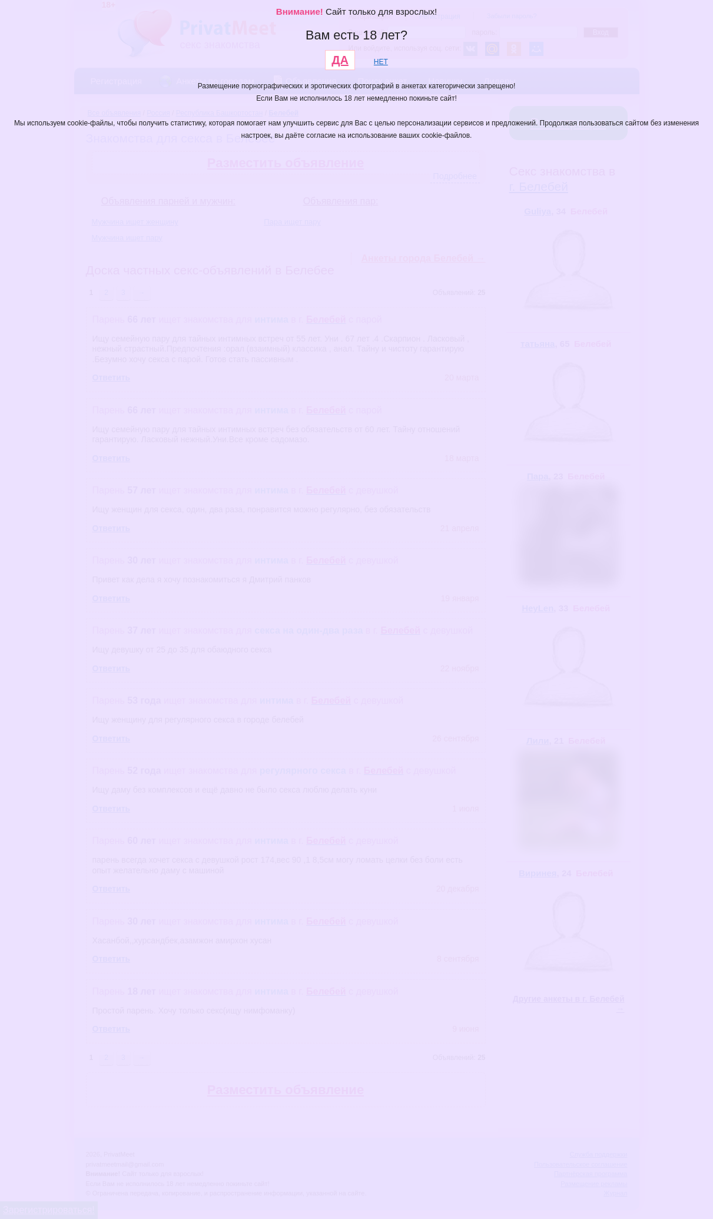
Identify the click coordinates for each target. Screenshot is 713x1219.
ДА (340, 60)
